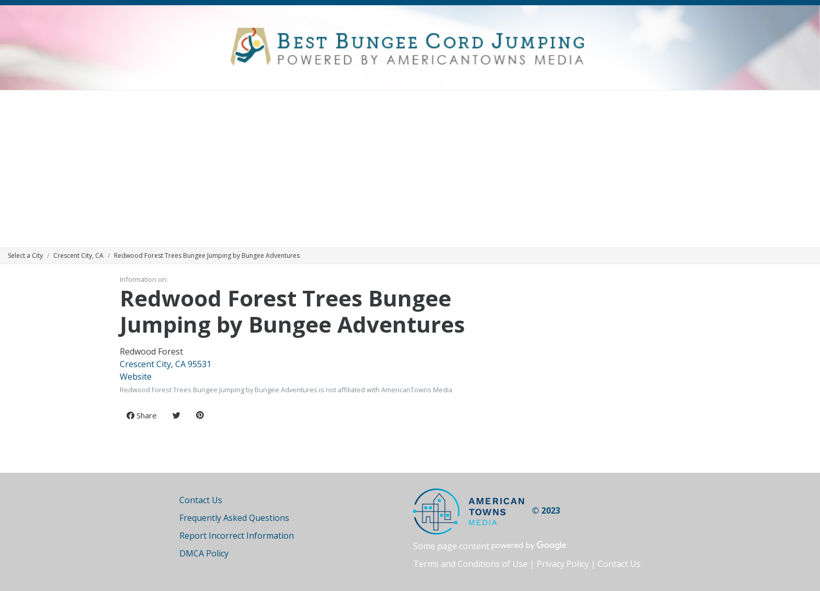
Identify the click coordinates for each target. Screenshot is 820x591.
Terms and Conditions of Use (470, 564)
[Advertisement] (410, 169)
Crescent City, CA (78, 255)
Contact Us (200, 500)
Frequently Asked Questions (234, 518)
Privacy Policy (563, 564)
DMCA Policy (204, 553)
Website (136, 376)
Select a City (25, 255)
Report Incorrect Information (236, 535)
